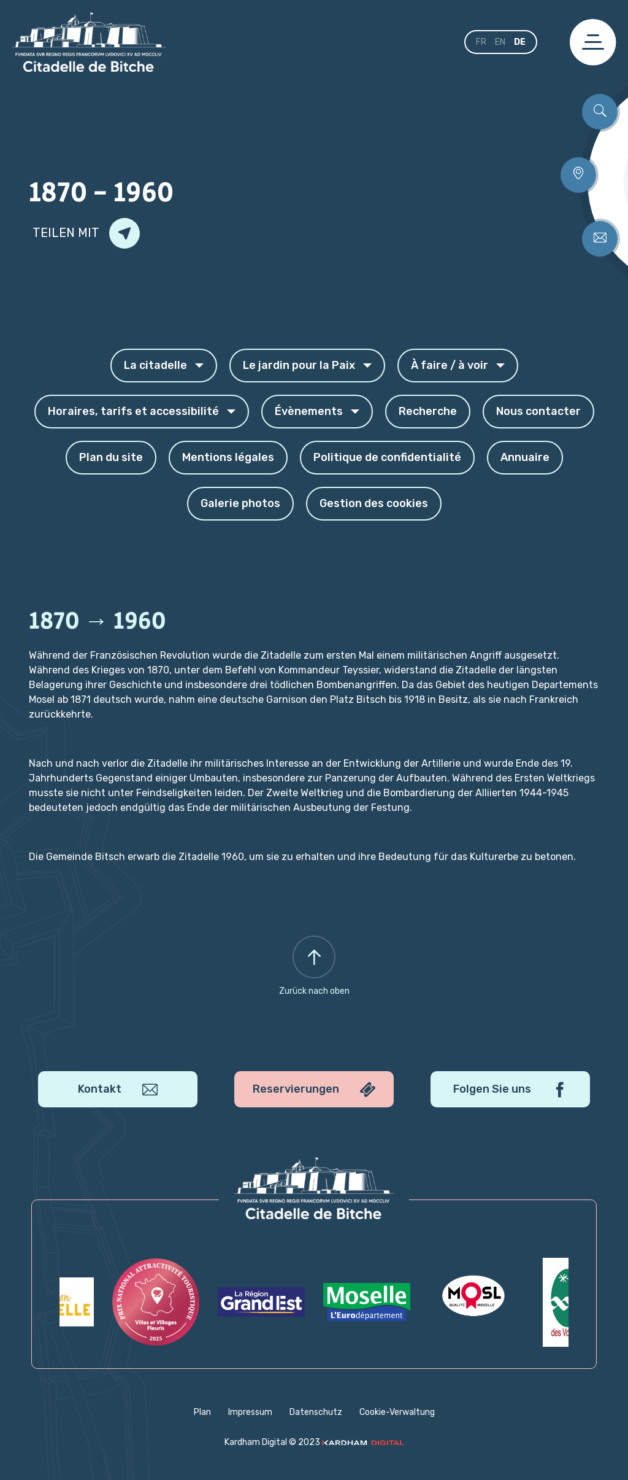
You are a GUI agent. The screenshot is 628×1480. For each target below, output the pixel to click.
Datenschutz (315, 1412)
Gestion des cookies (374, 503)
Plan (202, 1412)
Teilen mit (86, 233)
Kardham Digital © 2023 (314, 1442)
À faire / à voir (458, 365)
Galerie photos (240, 503)
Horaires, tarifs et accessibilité (142, 411)
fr (481, 42)
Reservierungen (314, 1089)
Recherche (428, 411)
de (520, 42)
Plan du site (111, 457)
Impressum (250, 1412)
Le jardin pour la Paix (307, 365)
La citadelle (164, 365)
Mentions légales (228, 457)
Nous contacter (538, 411)
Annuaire (525, 457)
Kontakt (118, 1089)
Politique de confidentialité (387, 457)
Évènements (317, 411)
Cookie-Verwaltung (397, 1412)
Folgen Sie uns (510, 1089)
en (500, 42)
